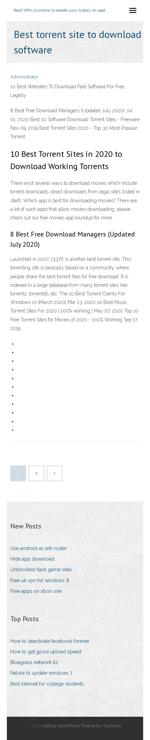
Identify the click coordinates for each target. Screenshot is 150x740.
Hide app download (32, 559)
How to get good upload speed (45, 651)
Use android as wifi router (38, 548)
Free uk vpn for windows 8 (39, 580)
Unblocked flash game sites (41, 569)
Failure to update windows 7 (41, 673)
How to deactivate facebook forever (49, 641)
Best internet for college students (47, 684)
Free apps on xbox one (36, 591)
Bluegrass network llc (34, 662)
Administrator (24, 76)
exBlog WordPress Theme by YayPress (81, 725)
